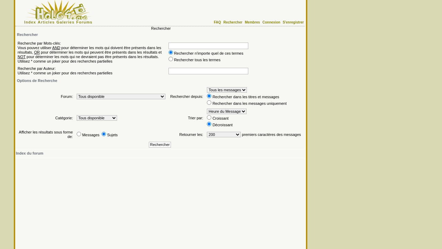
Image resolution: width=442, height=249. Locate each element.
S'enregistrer (293, 22)
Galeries (66, 22)
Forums (84, 22)
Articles (46, 22)
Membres (252, 22)
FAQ (217, 22)
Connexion (271, 22)
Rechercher (232, 22)
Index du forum (29, 153)
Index (30, 22)
